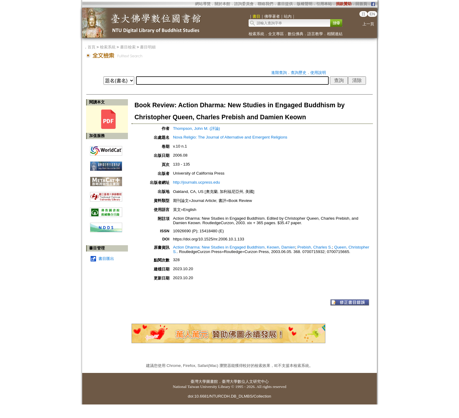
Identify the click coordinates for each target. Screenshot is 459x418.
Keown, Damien (281, 247)
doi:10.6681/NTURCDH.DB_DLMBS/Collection (229, 396)
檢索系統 (256, 34)
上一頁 (368, 24)
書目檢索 (128, 47)
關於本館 (222, 4)
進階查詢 (279, 72)
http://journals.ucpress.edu (196, 182)
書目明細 (148, 47)
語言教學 (315, 34)
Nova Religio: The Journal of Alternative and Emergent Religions (230, 137)
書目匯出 (106, 258)
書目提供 (285, 4)
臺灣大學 (198, 381)
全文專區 (276, 34)
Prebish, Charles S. (314, 247)
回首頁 (361, 4)
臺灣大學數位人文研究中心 (245, 381)
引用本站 (324, 4)
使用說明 (318, 72)
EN (372, 14)
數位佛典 (295, 34)
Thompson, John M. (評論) (196, 128)
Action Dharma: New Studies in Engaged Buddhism (219, 247)
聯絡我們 (265, 4)
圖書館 (212, 381)
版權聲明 (304, 4)
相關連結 (335, 34)
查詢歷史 (298, 72)
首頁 (91, 47)
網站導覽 (203, 4)
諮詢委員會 (244, 4)
